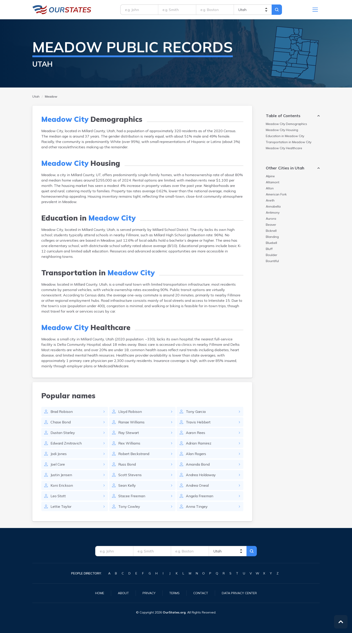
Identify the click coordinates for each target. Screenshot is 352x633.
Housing (282, 130)
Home (99, 593)
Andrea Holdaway (201, 475)
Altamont (272, 182)
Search (277, 9)
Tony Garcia (196, 411)
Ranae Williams (131, 422)
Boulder (271, 255)
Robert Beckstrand (133, 453)
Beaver (271, 225)
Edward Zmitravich (66, 443)
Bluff (269, 249)
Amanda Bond (198, 464)
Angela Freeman (199, 496)
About (123, 593)
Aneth (270, 200)
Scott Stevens (130, 475)
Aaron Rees (195, 432)
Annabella (273, 206)
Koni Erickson (62, 485)
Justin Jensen (61, 475)
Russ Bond (127, 464)
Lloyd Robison (130, 411)
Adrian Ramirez (198, 443)
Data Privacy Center (239, 593)
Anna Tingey (197, 506)
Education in (285, 136)
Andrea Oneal (197, 485)
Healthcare (284, 148)
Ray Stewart (128, 432)
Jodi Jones (59, 453)
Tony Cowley (129, 506)
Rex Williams (129, 443)
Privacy (149, 593)
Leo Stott (58, 496)
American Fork (276, 194)
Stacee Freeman (131, 496)
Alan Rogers (196, 453)
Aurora (271, 219)
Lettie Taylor (61, 506)
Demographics (286, 124)
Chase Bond (61, 422)
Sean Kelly (127, 485)
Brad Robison (62, 411)
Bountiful (272, 261)
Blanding (272, 237)
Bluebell (271, 243)
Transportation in (288, 142)
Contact (200, 593)
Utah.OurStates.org (61, 9)
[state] (253, 9)
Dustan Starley (63, 432)
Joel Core (58, 464)
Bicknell (271, 231)
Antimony (272, 212)
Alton (270, 188)
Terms (174, 593)
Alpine (270, 176)
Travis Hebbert (198, 422)
